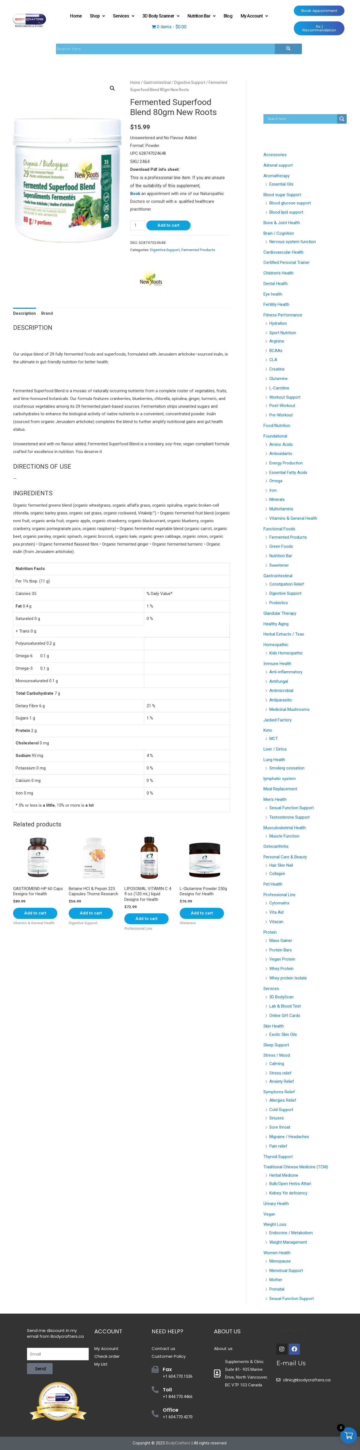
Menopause (280, 1261)
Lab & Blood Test (285, 1006)
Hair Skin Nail (281, 865)
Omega (275, 480)
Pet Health (272, 884)
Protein (270, 932)
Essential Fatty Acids (288, 472)
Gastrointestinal (157, 82)
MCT (273, 738)
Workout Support (284, 397)
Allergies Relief (282, 1100)
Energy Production (286, 463)
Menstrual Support (286, 1270)
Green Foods (281, 546)
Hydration (278, 323)
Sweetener (279, 565)
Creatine (277, 369)
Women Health (276, 1252)
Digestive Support (189, 82)
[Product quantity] (137, 225)
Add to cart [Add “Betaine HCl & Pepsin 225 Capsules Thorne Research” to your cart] (91, 913)
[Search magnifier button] (342, 119)
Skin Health (273, 1026)
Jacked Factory (277, 720)
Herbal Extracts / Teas (283, 634)
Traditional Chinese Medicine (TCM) (295, 1166)
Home (76, 16)
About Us (227, 1331)
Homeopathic (275, 644)
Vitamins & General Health (293, 518)
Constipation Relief (286, 584)
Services (123, 16)
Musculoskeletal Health (284, 827)
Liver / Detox (275, 749)
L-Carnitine (279, 388)
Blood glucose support (290, 203)
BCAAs (275, 350)
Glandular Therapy (279, 613)
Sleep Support (276, 1045)
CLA (273, 359)
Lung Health (274, 759)
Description (24, 313)
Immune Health (277, 663)
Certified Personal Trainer (286, 262)
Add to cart (168, 225)
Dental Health (275, 283)
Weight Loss (274, 1224)
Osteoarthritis (276, 846)
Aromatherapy (276, 175)
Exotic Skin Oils (283, 1034)
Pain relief (278, 1146)
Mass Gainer (280, 940)
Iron (273, 490)
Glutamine (278, 378)
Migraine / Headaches (289, 1136)
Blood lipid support (286, 212)
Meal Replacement (280, 788)
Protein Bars (280, 950)
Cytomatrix (279, 903)
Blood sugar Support (282, 194)
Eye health (272, 294)
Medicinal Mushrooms (289, 709)
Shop (97, 16)
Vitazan (276, 921)
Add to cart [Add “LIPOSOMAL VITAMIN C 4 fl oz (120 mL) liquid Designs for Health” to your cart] (146, 918)
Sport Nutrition (282, 332)
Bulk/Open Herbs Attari (290, 1183)
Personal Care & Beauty (285, 856)
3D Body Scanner (160, 16)
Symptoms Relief (279, 1091)
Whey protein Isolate (288, 978)
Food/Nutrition (276, 425)
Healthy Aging (276, 623)
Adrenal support (278, 165)
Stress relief (280, 1073)
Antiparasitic (280, 700)
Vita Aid (276, 912)
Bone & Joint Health (281, 222)
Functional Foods (279, 528)
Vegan (269, 1214)
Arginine (276, 341)
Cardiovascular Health (283, 252)
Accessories (275, 154)
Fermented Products (198, 250)
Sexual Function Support (291, 807)
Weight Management (288, 1242)
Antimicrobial (281, 690)
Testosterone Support (289, 817)
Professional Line (279, 894)
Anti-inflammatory (285, 671)
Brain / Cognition (278, 233)
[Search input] (302, 119)
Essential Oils (281, 184)
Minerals (277, 499)
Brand (47, 313)
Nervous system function (292, 241)
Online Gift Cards (284, 1015)
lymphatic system (279, 778)
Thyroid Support (278, 1156)
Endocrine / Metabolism (291, 1232)
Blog (228, 16)
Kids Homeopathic (286, 653)
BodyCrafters (178, 1443)
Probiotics (278, 602)
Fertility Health (276, 304)
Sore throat (279, 1127)
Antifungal (278, 681)
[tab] (24, 314)
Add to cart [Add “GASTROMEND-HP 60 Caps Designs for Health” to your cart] (35, 913)
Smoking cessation (286, 768)
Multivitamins (281, 508)
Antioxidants (280, 453)
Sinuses (276, 1118)
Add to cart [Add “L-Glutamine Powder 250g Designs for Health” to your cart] (202, 913)
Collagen (277, 873)
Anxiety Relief (281, 1081)
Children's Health (278, 273)
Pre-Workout (281, 415)
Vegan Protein (282, 959)
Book (135, 193)
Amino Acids (281, 444)
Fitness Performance (282, 315)
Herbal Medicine (283, 1175)
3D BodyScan (281, 996)
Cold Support (281, 1109)
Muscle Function (284, 836)
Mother (275, 1279)
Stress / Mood (276, 1055)
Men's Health (275, 799)
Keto (267, 730)
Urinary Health (276, 1203)
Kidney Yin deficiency (288, 1193)
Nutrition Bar (201, 16)
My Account (254, 16)
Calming (276, 1063)
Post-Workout (282, 405)
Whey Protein (281, 968)
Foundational (275, 436)
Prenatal (276, 1289)
